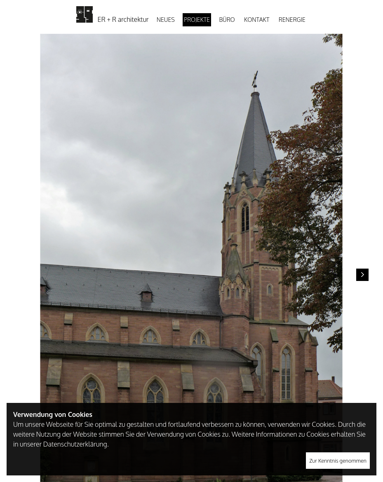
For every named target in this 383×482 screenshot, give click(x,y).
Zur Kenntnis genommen (338, 460)
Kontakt (256, 19)
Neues (166, 19)
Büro (227, 19)
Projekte (197, 19)
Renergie (292, 19)
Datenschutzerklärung (75, 444)
